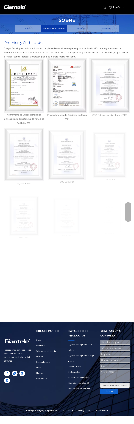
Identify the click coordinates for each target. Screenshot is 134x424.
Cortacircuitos (74, 372)
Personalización (43, 362)
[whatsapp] (15, 373)
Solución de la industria (46, 351)
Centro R (80, 28)
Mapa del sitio (102, 410)
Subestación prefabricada (79, 388)
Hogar (38, 340)
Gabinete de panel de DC (78, 383)
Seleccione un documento (114, 385)
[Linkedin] (22, 373)
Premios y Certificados (54, 28)
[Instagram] (7, 380)
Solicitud (39, 356)
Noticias (106, 28)
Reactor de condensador (78, 377)
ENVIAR (109, 391)
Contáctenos (41, 378)
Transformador (74, 366)
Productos (40, 345)
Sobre (38, 367)
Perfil (27, 28)
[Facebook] (7, 373)
